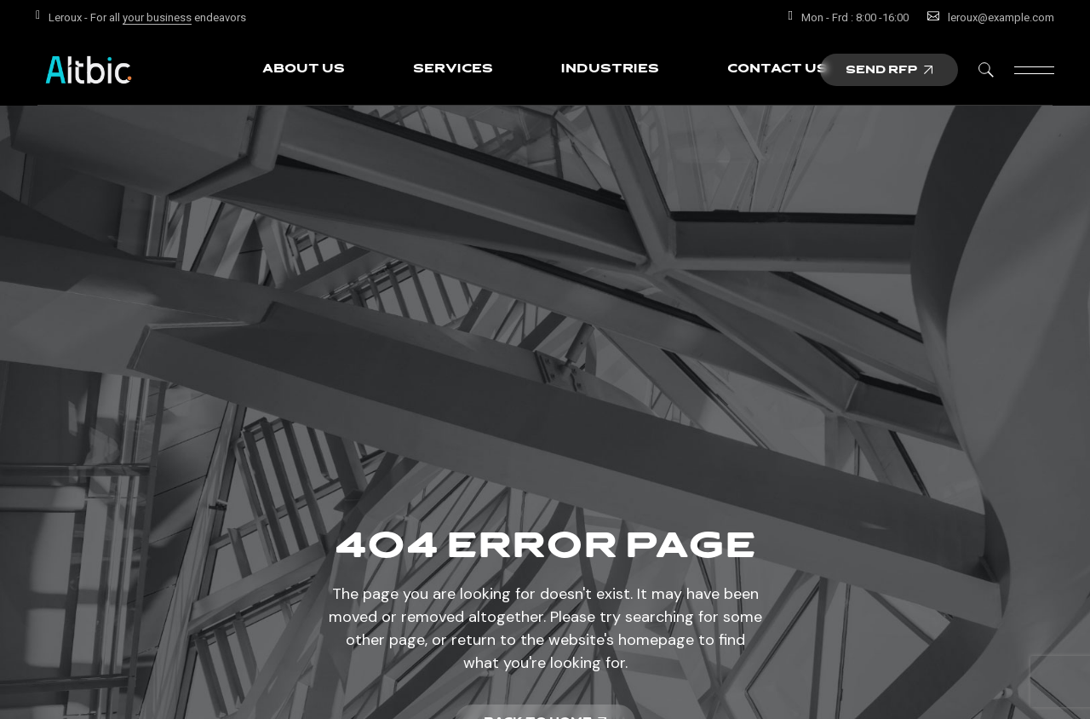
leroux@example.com (1001, 17)
